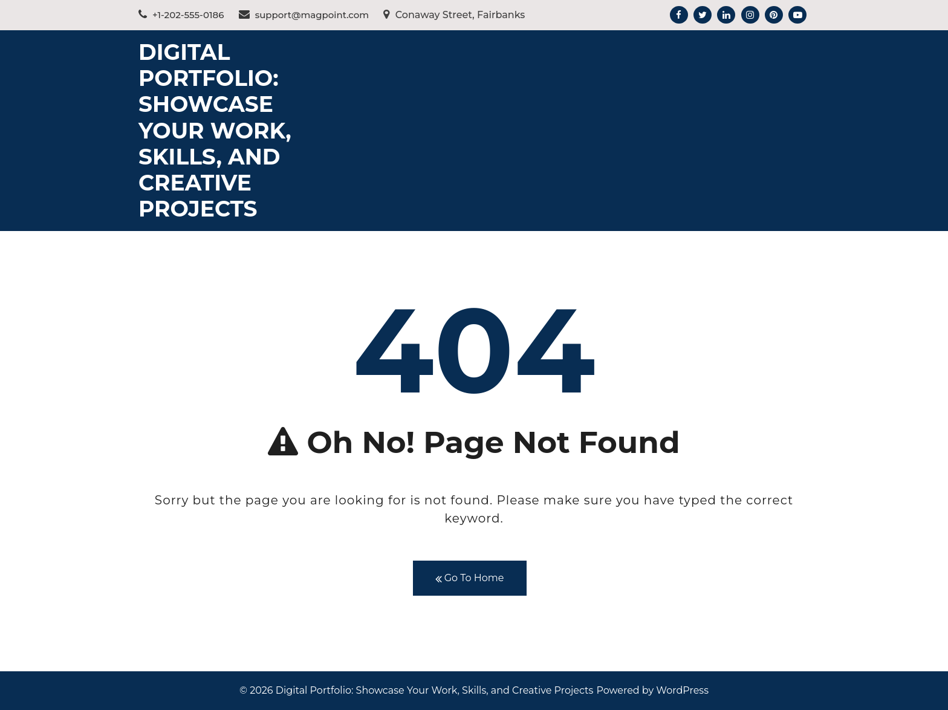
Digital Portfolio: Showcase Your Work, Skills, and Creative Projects (214, 130)
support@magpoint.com (304, 15)
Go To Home (469, 578)
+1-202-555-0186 (181, 15)
